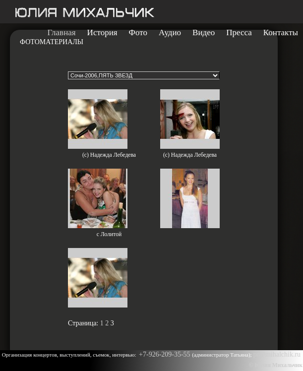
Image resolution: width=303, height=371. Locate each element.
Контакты (280, 33)
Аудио (170, 33)
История (102, 33)
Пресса (239, 33)
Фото (138, 33)
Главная (62, 33)
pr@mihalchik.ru (277, 354)
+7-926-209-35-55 (165, 354)
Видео (203, 33)
